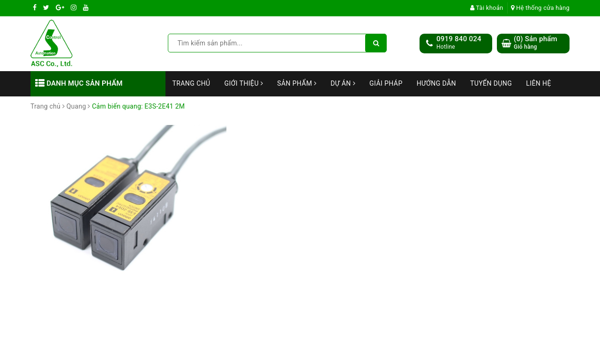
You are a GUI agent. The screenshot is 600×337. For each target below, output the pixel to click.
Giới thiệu (244, 83)
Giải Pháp (386, 83)
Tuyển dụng (491, 83)
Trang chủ (191, 83)
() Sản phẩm (535, 43)
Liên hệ (538, 83)
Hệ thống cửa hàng (540, 7)
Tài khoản (486, 7)
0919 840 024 (458, 39)
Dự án (342, 83)
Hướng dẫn (436, 83)
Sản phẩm (296, 83)
